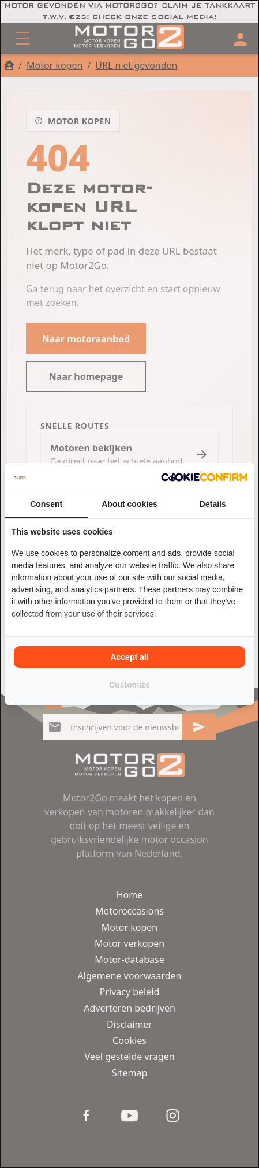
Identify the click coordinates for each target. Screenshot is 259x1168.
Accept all (129, 657)
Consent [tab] (46, 504)
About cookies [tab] (129, 504)
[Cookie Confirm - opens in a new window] (204, 477)
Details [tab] (213, 504)
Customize (129, 684)
